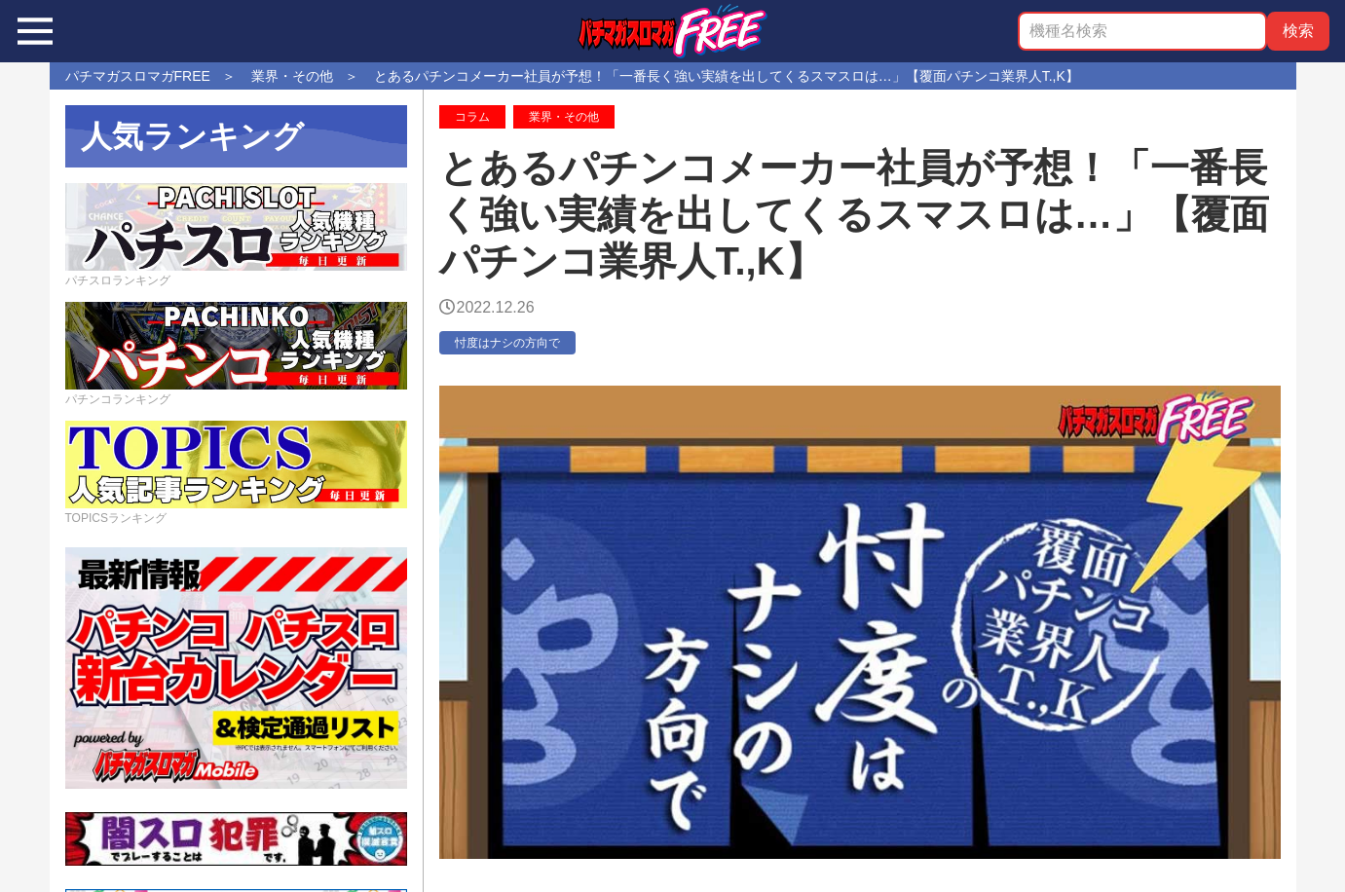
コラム (472, 117)
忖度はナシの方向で (507, 343)
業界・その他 (564, 117)
